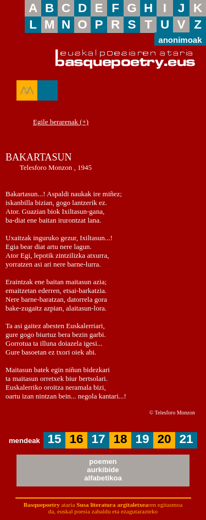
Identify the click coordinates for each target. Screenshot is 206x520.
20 (164, 439)
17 (98, 439)
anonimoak (180, 39)
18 (120, 439)
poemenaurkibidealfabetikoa (103, 469)
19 (142, 439)
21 (186, 439)
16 (76, 439)
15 (55, 439)
